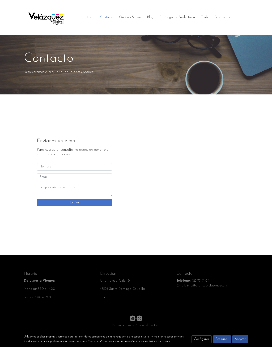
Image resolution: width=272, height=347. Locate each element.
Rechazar (221, 339)
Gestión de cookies (147, 325)
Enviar (74, 202)
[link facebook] (133, 318)
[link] (46, 17)
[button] (177, 17)
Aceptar (240, 339)
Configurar (201, 339)
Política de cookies (123, 325)
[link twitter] (140, 318)
